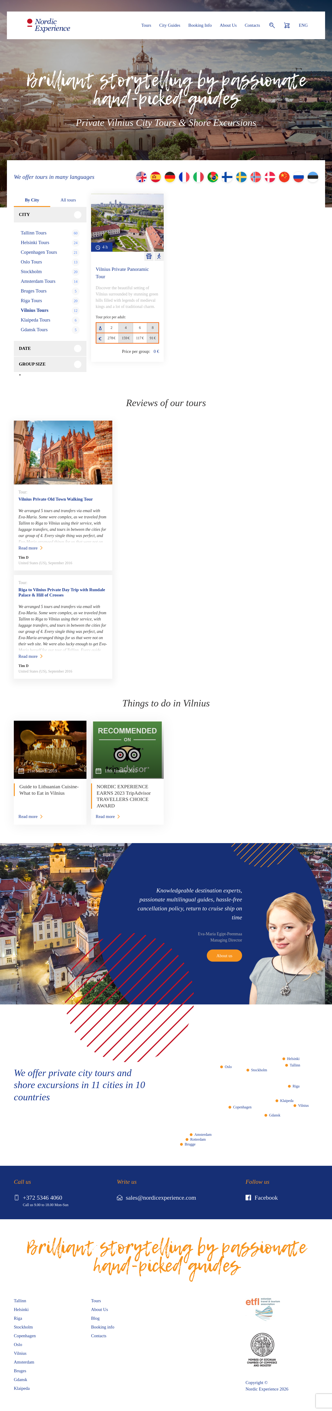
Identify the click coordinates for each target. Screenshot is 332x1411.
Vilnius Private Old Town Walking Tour (55, 499)
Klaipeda (286, 1101)
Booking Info (200, 25)
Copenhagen (242, 1107)
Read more (28, 548)
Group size (32, 364)
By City (32, 200)
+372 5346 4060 (38, 1197)
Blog (95, 1318)
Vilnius (303, 1105)
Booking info (102, 1327)
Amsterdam (203, 1134)
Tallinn (295, 1065)
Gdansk (274, 1115)
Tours (146, 25)
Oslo (228, 1067)
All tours (68, 200)
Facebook (262, 1197)
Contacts (252, 25)
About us (224, 955)
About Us (228, 25)
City (24, 214)
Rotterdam (198, 1139)
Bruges (20, 1370)
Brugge (190, 1144)
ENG (303, 25)
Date (25, 348)
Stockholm (259, 1070)
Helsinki (293, 1059)
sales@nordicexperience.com (156, 1197)
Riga (296, 1086)
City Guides (169, 25)
